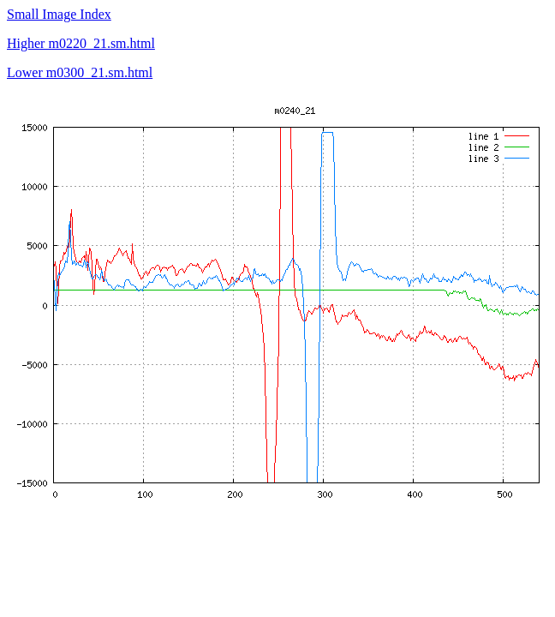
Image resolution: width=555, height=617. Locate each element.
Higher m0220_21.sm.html (81, 43)
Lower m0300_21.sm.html (79, 72)
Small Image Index (59, 14)
